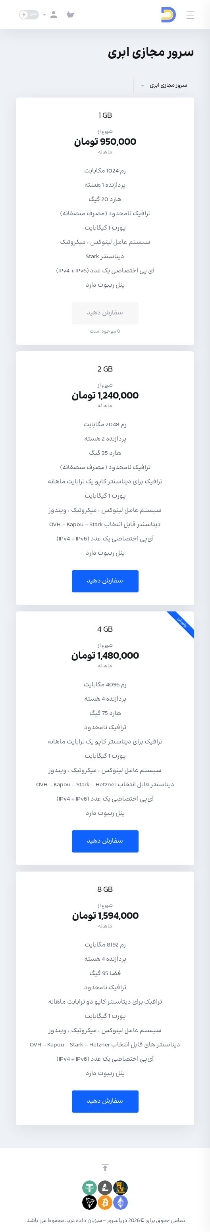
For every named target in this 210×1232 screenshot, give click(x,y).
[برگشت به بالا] (105, 1167)
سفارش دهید (105, 581)
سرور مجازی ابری (163, 85)
